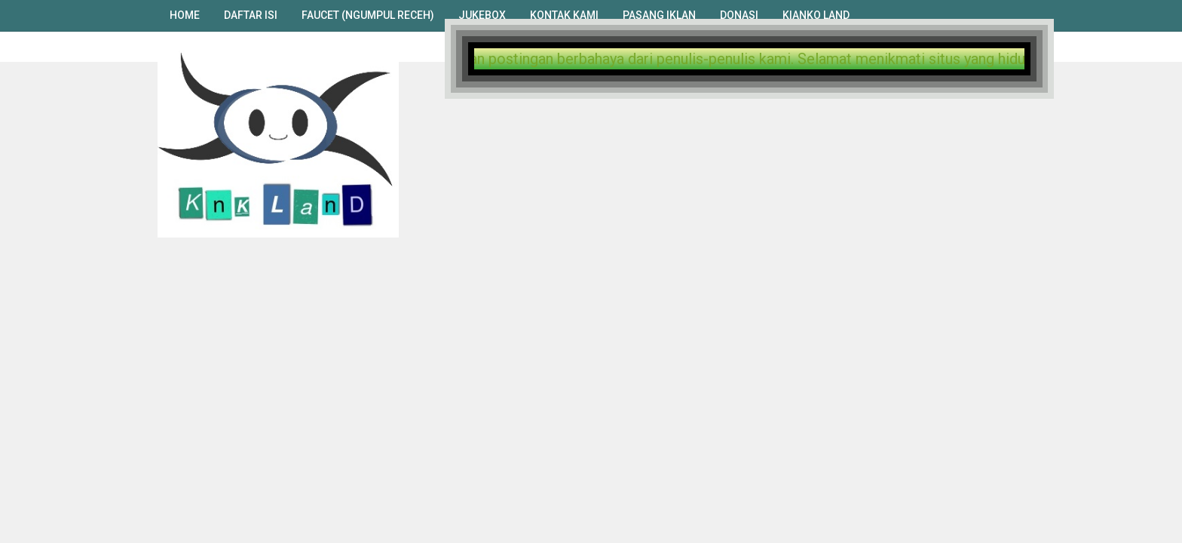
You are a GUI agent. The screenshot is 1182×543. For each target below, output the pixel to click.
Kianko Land (816, 15)
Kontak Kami (564, 15)
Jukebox (482, 15)
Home (185, 15)
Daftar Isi (250, 15)
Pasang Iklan (659, 15)
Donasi (739, 15)
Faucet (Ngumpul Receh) (368, 15)
